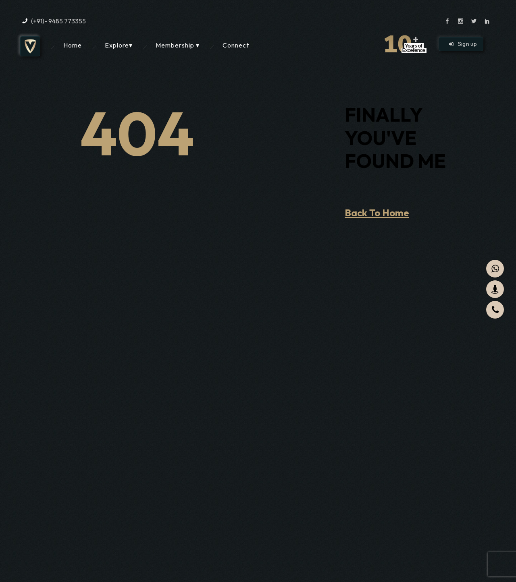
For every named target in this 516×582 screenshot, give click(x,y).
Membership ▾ (178, 45)
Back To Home (377, 213)
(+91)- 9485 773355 (58, 21)
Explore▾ (119, 45)
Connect (236, 45)
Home (72, 45)
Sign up (463, 44)
